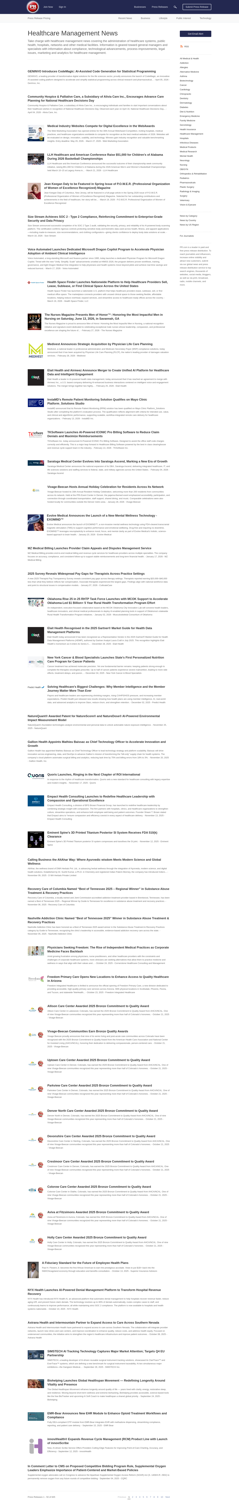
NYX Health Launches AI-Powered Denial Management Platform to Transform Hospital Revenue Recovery (94, 1292)
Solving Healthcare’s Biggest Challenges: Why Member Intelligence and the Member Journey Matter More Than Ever (106, 688)
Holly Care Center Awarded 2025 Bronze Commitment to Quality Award (96, 1237)
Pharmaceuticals (188, 182)
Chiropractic (185, 94)
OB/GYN (184, 169)
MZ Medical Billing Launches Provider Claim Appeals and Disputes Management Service (89, 548)
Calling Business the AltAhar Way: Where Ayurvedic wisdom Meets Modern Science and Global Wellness (94, 861)
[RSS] (182, 46)
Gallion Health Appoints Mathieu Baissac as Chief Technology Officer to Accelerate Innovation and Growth (97, 743)
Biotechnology (186, 80)
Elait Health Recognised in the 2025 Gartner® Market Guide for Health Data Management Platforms (99, 630)
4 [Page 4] (139, 1497)
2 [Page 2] (132, 1497)
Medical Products (188, 147)
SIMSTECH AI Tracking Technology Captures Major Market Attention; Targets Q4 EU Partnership (106, 1353)
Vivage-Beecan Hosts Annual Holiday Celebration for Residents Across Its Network (105, 487)
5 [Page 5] (143, 1497)
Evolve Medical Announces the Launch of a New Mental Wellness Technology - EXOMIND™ (102, 517)
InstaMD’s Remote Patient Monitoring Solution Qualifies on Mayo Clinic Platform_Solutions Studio (97, 401)
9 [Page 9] (157, 1497)
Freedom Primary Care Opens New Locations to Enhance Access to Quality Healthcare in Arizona (108, 978)
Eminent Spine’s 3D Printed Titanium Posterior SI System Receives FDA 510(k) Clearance (102, 834)
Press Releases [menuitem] (160, 7)
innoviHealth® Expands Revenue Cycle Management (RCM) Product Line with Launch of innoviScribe (107, 1441)
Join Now (48, 7)
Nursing (183, 165)
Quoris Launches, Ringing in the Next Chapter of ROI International (93, 774)
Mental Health (186, 156)
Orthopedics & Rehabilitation (193, 173)
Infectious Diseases (189, 142)
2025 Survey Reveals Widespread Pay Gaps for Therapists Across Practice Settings (86, 573)
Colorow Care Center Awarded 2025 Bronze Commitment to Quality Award (99, 1186)
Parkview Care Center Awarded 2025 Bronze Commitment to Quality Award (100, 1085)
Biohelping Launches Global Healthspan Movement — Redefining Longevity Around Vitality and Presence (106, 1382)
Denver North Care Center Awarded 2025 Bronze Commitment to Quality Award (102, 1110)
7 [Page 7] (150, 1497)
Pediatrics (184, 178)
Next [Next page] (168, 1496)
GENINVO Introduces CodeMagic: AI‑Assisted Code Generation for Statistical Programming (92, 71)
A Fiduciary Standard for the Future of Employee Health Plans (85, 1263)
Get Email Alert (195, 33)
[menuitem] (175, 7)
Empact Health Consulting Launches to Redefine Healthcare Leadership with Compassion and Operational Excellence (101, 798)
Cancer (183, 85)
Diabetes (184, 107)
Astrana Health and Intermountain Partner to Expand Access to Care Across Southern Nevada (93, 1322)
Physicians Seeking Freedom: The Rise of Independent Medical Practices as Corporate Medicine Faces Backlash (108, 949)
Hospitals (184, 138)
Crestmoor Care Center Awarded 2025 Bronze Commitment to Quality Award (100, 1161)
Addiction (184, 63)
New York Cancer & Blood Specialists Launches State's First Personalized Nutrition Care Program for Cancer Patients (105, 659)
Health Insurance (188, 129)
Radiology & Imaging (189, 191)
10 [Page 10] (162, 1497)
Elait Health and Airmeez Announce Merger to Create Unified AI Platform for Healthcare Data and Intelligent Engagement (108, 372)
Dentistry (184, 98)
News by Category (188, 216)
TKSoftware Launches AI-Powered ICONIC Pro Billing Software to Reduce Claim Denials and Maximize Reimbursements (103, 434)
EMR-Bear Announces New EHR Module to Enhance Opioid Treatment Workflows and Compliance (107, 1415)
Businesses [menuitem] (140, 7)
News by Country (188, 220)
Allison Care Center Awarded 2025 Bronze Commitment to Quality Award (98, 1006)
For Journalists (187, 236)
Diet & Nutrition (187, 111)
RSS (186, 46)
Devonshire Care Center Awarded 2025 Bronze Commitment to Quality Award (101, 1136)
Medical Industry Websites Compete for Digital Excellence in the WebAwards (101, 126)
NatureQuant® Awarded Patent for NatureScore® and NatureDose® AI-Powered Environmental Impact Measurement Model (94, 718)
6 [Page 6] (147, 1497)
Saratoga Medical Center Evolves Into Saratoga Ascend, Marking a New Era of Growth (107, 461)
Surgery (183, 196)
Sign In (62, 7)
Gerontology (185, 125)
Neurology (184, 160)
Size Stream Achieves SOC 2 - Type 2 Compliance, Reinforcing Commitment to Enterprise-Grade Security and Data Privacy (95, 218)
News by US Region (189, 225)
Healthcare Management (191, 134)
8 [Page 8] (154, 1497)
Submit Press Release (197, 7)
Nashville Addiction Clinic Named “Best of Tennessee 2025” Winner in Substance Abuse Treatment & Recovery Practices (98, 920)
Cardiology (185, 89)
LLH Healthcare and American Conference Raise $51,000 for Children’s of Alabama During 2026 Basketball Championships (105, 156)
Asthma (183, 76)
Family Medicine (187, 120)
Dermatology (186, 103)
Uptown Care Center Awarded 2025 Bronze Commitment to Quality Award (98, 1060)
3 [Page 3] (136, 1497)
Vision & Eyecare (188, 204)
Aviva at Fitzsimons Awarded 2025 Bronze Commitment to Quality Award (98, 1212)
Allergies (184, 67)
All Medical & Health (189, 58)
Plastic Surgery (187, 187)
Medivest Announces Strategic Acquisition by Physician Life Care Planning (100, 344)
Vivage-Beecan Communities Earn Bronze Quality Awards (87, 1031)
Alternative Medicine (189, 72)
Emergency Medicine (190, 116)
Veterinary (184, 200)
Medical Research (188, 151)
